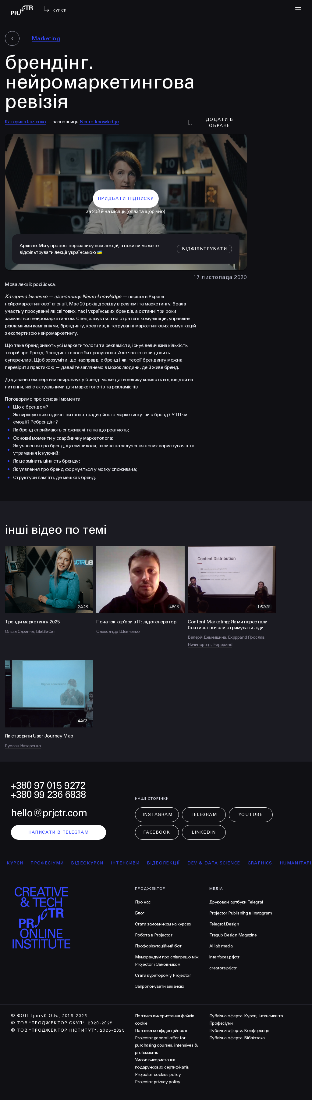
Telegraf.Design (224, 924)
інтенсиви (128, 863)
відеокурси (90, 863)
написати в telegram (58, 832)
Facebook (156, 832)
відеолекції (166, 863)
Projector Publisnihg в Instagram (240, 913)
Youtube (251, 814)
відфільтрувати (204, 248)
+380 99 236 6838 (48, 795)
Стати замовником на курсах (163, 924)
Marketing (46, 38)
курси (18, 863)
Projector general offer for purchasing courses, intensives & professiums (166, 1045)
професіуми (50, 863)
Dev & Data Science (217, 863)
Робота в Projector (153, 935)
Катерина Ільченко (25, 121)
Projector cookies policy (158, 1074)
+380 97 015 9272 (48, 786)
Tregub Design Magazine (233, 935)
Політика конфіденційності (161, 1030)
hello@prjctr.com (49, 813)
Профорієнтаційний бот (158, 946)
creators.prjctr (223, 968)
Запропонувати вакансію (159, 986)
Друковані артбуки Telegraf (236, 902)
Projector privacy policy (157, 1081)
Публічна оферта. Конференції (239, 1030)
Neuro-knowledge (99, 121)
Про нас (143, 902)
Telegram (203, 814)
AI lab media (221, 946)
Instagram (158, 814)
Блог (139, 913)
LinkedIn (204, 832)
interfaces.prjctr (224, 957)
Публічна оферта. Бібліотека (237, 1037)
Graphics (263, 863)
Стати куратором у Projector (163, 975)
